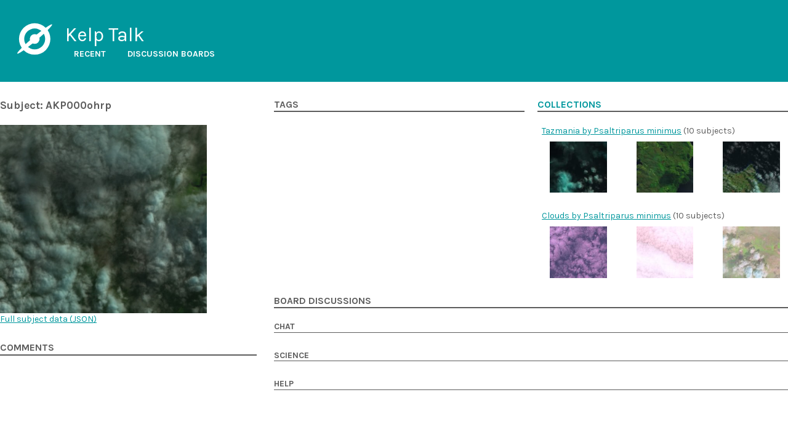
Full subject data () (48, 319)
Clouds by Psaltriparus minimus (606, 215)
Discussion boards (171, 54)
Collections (569, 104)
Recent (90, 54)
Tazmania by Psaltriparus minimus (611, 131)
